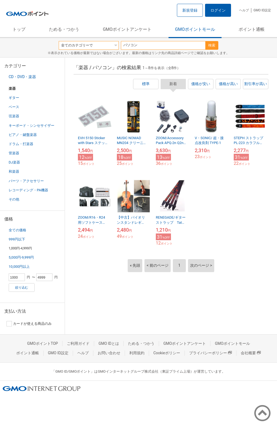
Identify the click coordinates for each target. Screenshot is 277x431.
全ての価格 (17, 230)
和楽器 (14, 171)
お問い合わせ (109, 353)
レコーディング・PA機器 (28, 190)
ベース (14, 107)
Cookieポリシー (166, 353)
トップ (18, 29)
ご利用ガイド (78, 343)
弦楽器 (14, 116)
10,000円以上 (19, 267)
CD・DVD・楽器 (22, 77)
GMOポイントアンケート (127, 29)
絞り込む (21, 287)
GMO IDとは (108, 343)
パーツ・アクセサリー (26, 181)
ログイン (218, 10)
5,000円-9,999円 (21, 257)
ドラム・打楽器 (21, 144)
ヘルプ (244, 10)
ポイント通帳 (252, 29)
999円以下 (17, 239)
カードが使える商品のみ (29, 323)
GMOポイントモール (195, 29)
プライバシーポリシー (210, 353)
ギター (14, 98)
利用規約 (136, 353)
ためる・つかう (64, 29)
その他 (14, 199)
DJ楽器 (14, 162)
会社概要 (251, 353)
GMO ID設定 (262, 10)
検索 (211, 45)
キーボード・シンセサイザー (31, 125)
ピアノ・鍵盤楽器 (23, 135)
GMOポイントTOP (42, 343)
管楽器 (14, 153)
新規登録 (189, 10)
